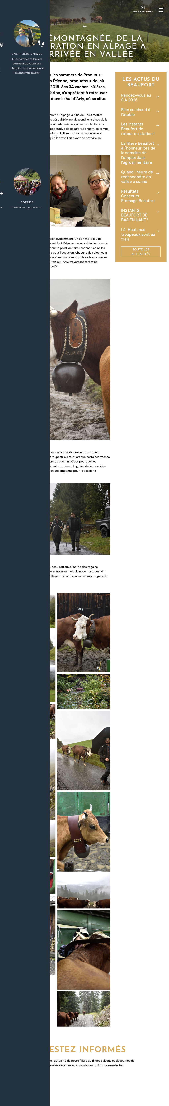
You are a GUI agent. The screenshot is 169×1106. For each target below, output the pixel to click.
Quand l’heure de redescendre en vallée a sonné (137, 176)
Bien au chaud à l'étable (135, 112)
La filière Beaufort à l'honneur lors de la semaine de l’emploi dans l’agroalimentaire (138, 153)
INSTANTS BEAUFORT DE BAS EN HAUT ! (134, 215)
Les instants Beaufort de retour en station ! (138, 129)
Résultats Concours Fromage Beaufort (138, 196)
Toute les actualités (141, 252)
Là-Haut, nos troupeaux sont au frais (138, 234)
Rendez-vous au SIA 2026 (136, 98)
